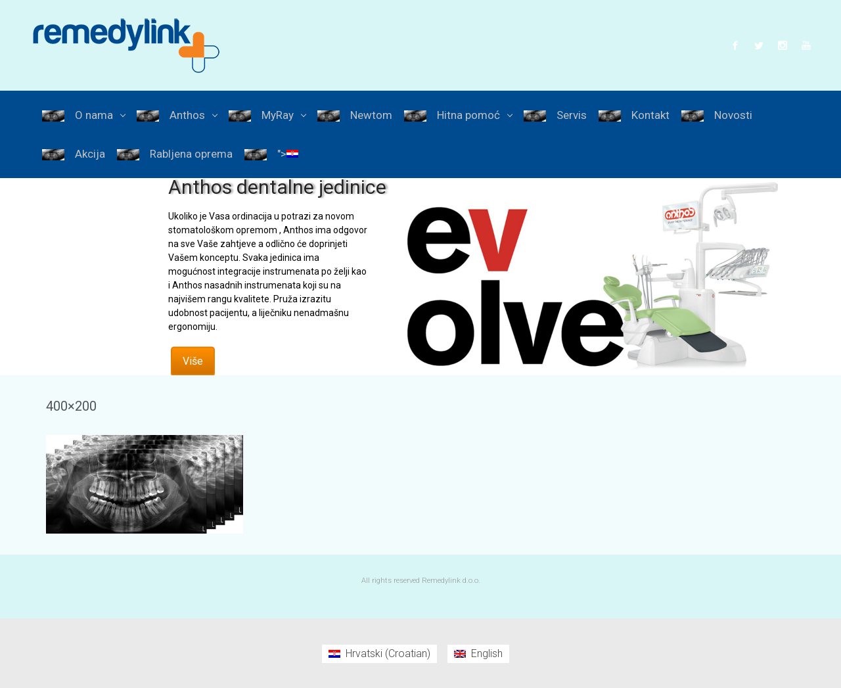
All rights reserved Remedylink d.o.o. (420, 580)
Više (193, 361)
